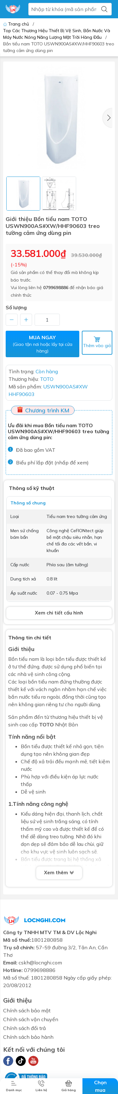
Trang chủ (16, 24)
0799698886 (55, 287)
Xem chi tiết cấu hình (59, 613)
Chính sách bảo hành (28, 1037)
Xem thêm (59, 873)
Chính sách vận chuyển (30, 1019)
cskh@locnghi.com (40, 962)
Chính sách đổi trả (24, 1028)
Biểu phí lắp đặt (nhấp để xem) (52, 462)
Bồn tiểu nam (23, 659)
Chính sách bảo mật (27, 1010)
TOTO (46, 724)
